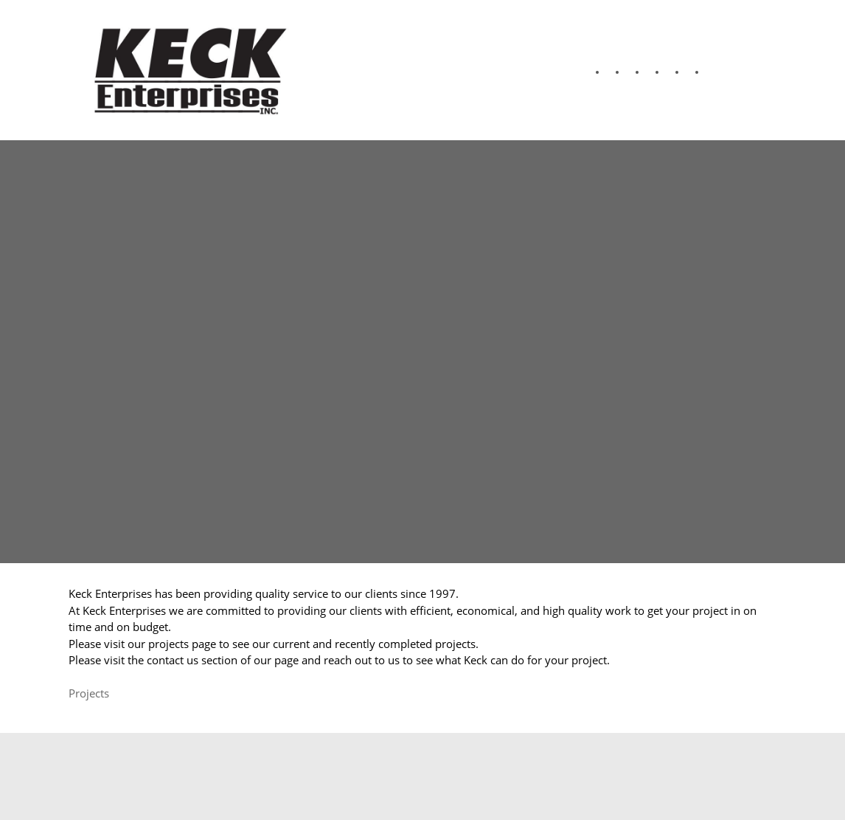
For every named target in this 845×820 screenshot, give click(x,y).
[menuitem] (589, 72)
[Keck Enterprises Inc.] (187, 70)
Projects (89, 693)
